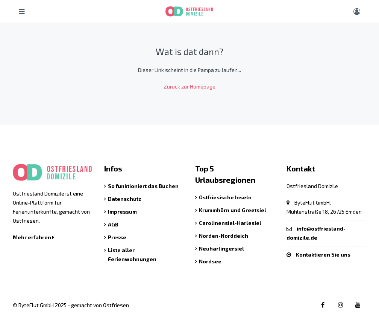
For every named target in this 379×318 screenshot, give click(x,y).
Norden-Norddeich (223, 235)
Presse (117, 237)
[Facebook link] (321, 304)
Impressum (122, 211)
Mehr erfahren (33, 237)
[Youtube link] (357, 304)
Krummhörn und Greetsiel (232, 210)
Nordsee (210, 261)
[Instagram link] (339, 304)
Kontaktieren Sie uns (323, 254)
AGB (113, 224)
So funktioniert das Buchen (143, 186)
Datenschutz (124, 199)
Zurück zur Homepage (189, 86)
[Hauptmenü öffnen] (21, 11)
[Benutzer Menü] (356, 11)
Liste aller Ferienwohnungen (132, 254)
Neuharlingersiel (221, 248)
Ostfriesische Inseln (225, 197)
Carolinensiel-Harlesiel (230, 223)
